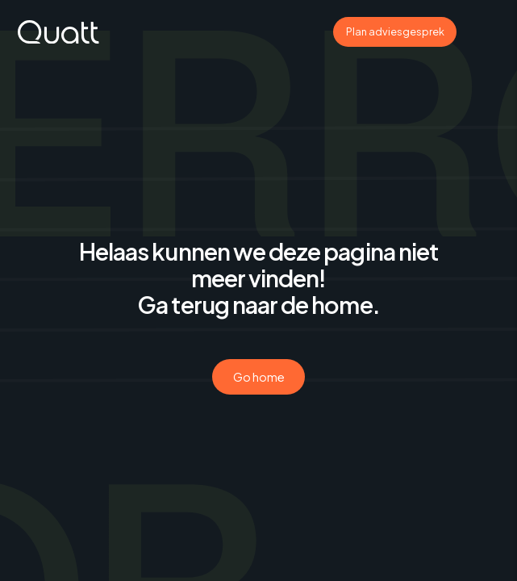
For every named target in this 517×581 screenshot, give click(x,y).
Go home (259, 377)
